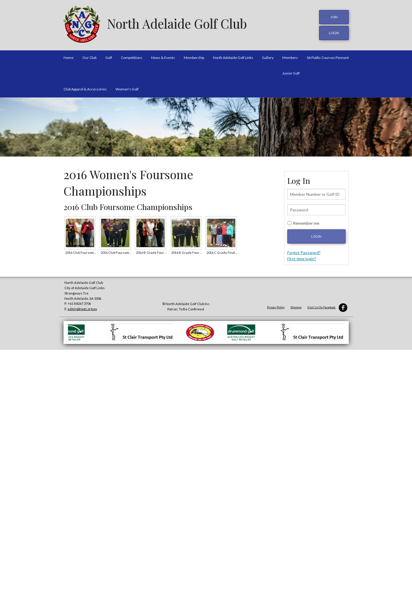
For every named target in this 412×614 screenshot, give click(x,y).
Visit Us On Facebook (327, 306)
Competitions (131, 57)
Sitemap (296, 306)
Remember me (306, 222)
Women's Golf (127, 88)
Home (69, 57)
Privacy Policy (276, 306)
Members (290, 57)
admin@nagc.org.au (82, 308)
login (334, 32)
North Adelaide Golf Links (233, 57)
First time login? (301, 258)
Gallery (267, 57)
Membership (194, 57)
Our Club (89, 57)
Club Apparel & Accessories (85, 88)
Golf (108, 57)
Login (316, 236)
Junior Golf (291, 72)
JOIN (334, 17)
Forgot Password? (304, 251)
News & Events (163, 57)
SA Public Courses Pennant (328, 57)
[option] (206, 126)
